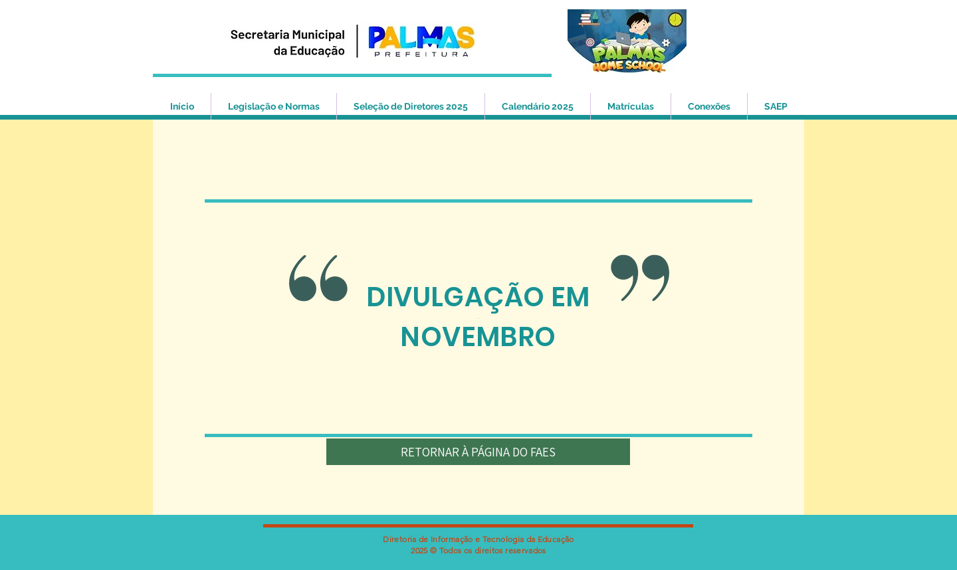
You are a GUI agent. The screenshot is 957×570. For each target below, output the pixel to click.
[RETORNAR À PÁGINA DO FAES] (478, 451)
